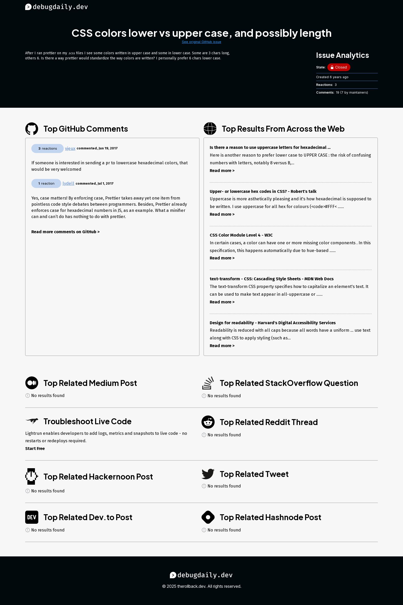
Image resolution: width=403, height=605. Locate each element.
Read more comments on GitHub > (65, 231)
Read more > (222, 170)
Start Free (35, 448)
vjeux (70, 148)
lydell (68, 183)
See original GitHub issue (201, 42)
